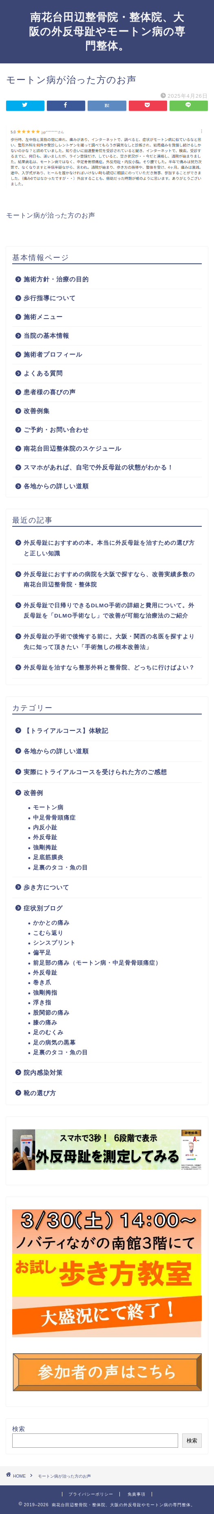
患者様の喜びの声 (50, 392)
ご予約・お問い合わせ (56, 429)
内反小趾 (45, 827)
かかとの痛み (51, 923)
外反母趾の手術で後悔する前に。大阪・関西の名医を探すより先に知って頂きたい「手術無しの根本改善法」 (109, 641)
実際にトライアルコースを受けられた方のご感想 (95, 771)
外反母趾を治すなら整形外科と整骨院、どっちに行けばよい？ (109, 668)
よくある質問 (43, 373)
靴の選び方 (40, 1092)
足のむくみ (48, 1032)
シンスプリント (54, 943)
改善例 (33, 792)
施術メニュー (43, 316)
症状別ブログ (43, 908)
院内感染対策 (43, 1072)
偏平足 (42, 953)
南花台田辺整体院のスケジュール (72, 448)
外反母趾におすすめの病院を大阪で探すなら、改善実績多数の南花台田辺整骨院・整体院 (109, 579)
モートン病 (48, 807)
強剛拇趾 (45, 848)
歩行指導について (50, 297)
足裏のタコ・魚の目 (60, 868)
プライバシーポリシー (90, 1494)
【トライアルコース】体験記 (66, 730)
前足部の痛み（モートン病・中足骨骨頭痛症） (97, 963)
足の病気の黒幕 (54, 1043)
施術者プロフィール (53, 354)
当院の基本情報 (46, 335)
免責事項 (137, 1494)
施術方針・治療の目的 (56, 279)
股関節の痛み (51, 1013)
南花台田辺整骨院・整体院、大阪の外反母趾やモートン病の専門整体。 (107, 31)
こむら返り (48, 933)
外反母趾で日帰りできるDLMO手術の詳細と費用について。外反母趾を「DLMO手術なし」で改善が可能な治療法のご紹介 (109, 610)
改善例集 (37, 410)
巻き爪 (42, 982)
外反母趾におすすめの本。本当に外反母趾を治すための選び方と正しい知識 (109, 548)
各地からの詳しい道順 (56, 486)
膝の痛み (45, 1023)
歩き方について (46, 887)
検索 (18, 1428)
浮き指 (42, 1003)
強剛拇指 (45, 993)
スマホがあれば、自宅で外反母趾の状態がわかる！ (99, 467)
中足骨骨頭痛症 (54, 818)
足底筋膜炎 (48, 857)
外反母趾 (45, 837)
